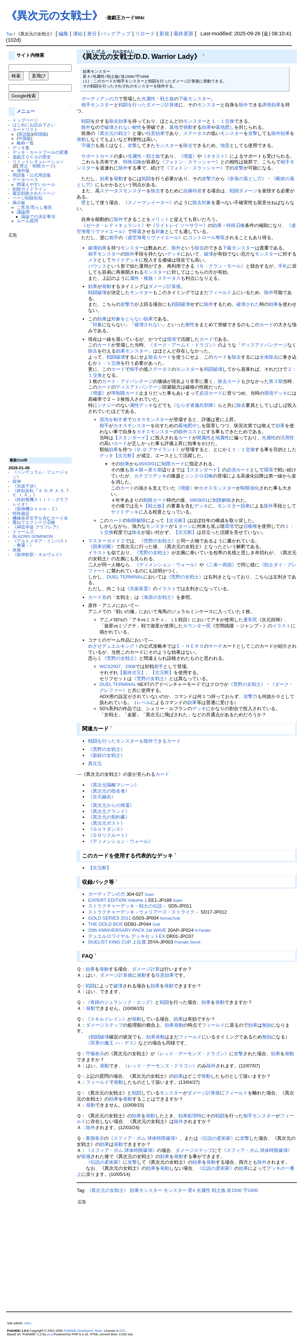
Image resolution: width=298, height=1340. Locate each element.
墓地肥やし (189, 425)
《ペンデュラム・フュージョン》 (40, 474)
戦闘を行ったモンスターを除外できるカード (134, 741)
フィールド (220, 292)
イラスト (97, 552)
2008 (130, 666)
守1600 (250, 1190)
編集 (63, 33)
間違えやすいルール (36, 184)
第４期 (136, 469)
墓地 (174, 127)
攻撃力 (209, 178)
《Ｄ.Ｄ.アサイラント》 (156, 449)
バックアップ (116, 33)
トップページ (25, 120)
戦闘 (86, 121)
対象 (206, 202)
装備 (86, 1156)
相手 (86, 104)
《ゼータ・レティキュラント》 (113, 225)
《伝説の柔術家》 (216, 1138)
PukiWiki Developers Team (83, 1331)
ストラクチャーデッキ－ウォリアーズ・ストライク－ (143, 912)
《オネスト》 (216, 156)
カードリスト (25, 129)
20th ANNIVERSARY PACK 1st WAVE (127, 930)
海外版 (23, 170)
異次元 (95, 763)
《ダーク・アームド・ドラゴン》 (183, 345)
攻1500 (234, 1190)
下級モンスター (195, 98)
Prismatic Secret (187, 942)
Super (149, 894)
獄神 (16, 481)
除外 (243, 104)
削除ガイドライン (29, 189)
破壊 (92, 248)
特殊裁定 (21, 513)
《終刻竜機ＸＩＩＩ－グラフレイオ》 (40, 501)
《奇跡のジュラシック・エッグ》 (120, 1002)
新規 (164, 33)
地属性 (222, 437)
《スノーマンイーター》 (148, 202)
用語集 (18, 175)
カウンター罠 (197, 625)
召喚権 (250, 526)
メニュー (25, 111)
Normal (165, 918)
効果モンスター (132, 351)
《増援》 (188, 156)
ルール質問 (27, 220)
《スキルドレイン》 (106, 1019)
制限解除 (221, 500)
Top (9, 34)
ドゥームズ (23, 531)
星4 (191, 1190)
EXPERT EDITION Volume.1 (117, 900)
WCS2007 (109, 666)
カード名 (97, 597)
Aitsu (27, 1323)
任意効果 (155, 133)
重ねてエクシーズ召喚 (33, 522)
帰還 (137, 231)
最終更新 (184, 33)
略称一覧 (25, 143)
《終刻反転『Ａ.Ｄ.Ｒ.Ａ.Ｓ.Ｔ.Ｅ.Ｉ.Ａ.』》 (41, 492)
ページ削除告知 (27, 198)
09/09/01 (198, 500)
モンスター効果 (233, 506)
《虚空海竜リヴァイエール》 (153, 237)
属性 (134, 278)
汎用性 (287, 437)
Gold (176, 918)
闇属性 (204, 437)
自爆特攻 (192, 190)
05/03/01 (147, 463)
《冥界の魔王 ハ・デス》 (112, 1043)
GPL (122, 1331)
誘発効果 (271, 104)
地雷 (225, 145)
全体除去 (269, 357)
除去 (113, 121)
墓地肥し (225, 127)
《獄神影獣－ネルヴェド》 (38, 554)
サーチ (215, 646)
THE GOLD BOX (105, 924)
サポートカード (97, 156)
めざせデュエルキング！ (113, 646)
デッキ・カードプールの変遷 (40, 152)
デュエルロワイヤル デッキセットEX (126, 936)
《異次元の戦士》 (113, 133)
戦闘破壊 (97, 292)
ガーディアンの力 (99, 98)
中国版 (24, 138)
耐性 (137, 127)
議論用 (23, 211)
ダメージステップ (104, 1025)
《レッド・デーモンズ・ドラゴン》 (192, 1053)
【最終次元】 (132, 672)
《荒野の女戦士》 (157, 540)
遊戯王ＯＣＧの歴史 (31, 157)
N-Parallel (203, 930)
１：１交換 (222, 121)
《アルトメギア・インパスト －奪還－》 (40, 543)
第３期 (276, 381)
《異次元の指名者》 (109, 791)
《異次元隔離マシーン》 (113, 785)
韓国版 (40, 134)
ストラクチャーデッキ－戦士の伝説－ (127, 906)
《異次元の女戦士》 (54, 15)
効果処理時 (189, 1115)
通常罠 (250, 619)
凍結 (78, 33)
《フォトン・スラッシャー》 (190, 162)
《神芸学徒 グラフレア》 (36, 527)
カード (266, 324)
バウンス (97, 266)
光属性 (148, 98)
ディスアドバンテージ (264, 345)
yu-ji (50, 1334)
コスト (194, 431)
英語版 (24, 134)
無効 (266, 1025)
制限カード (173, 463)
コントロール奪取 (206, 237)
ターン (185, 526)
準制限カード (125, 393)
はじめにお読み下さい (33, 124)
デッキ (174, 254)
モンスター (102, 104)
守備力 (88, 145)
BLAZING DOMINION (32, 536)
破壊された (248, 304)
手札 (282, 266)
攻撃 (252, 133)
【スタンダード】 (131, 437)
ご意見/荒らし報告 (34, 207)
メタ (92, 260)
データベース (25, 179)
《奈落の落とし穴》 (246, 178)
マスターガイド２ (106, 540)
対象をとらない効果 (132, 319)
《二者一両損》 (220, 564)
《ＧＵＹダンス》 (106, 829)
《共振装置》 (139, 588)
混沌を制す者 (113, 419)
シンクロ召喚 (199, 476)
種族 (148, 278)
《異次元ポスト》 (106, 823)
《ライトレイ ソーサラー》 (179, 225)
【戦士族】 (154, 506)
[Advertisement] (37, 345)
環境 (171, 339)
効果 (123, 121)
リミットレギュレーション (38, 161)
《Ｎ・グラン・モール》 (220, 266)
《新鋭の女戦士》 (106, 755)
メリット (160, 219)
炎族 (16, 549)
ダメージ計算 (146, 969)
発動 (187, 127)
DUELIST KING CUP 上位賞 (117, 942)
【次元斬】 (125, 455)
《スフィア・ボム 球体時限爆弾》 (144, 1138)
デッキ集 (21, 147)
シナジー (106, 405)
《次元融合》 (102, 796)
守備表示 (95, 1053)
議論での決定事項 (38, 216)
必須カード (210, 393)
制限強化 (250, 488)
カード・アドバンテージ (127, 381)
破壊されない (118, 127)
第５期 (155, 469)
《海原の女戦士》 (157, 597)
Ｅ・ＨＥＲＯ (190, 646)
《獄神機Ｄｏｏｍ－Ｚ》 (36, 508)
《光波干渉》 (25, 486)
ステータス (194, 133)
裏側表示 (95, 1138)
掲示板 (18, 202)
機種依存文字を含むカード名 (40, 518)
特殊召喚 (132, 162)
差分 (92, 33)
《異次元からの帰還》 (111, 805)
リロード (145, 33)
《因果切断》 (102, 546)
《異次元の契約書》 (109, 817)
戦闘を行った (132, 104)
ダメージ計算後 (162, 104)
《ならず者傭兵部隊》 (194, 405)
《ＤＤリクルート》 (109, 835)
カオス (139, 419)
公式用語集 (40, 175)
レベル (143, 702)
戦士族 (167, 98)
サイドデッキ (125, 260)
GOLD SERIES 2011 (109, 918)
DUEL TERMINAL (125, 577)
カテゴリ (143, 476)
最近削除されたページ (33, 193)
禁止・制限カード (37, 165)
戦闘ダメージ (243, 190)
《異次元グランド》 (109, 811)
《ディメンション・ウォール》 (166, 564)
